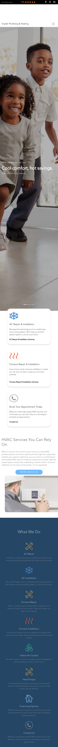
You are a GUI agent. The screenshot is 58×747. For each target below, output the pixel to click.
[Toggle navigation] (53, 24)
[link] (7, 2)
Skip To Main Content (7, 2)
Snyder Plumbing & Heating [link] (15, 24)
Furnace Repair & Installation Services (23, 382)
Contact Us (13, 422)
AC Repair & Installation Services (22, 340)
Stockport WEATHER (29, 12)
